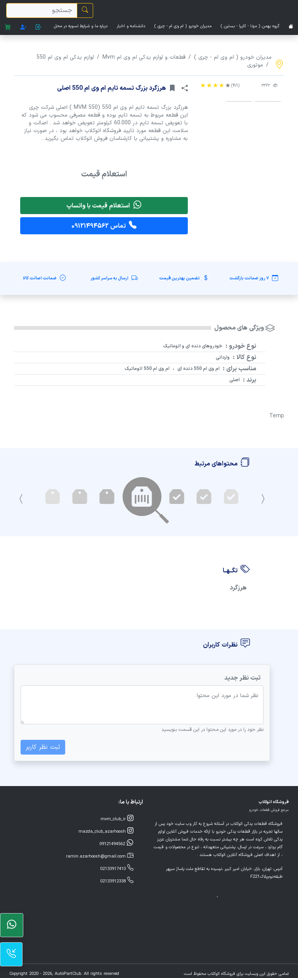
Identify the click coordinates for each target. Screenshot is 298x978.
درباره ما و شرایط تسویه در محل (80, 26)
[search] (41, 10)
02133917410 (116, 868)
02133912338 (116, 881)
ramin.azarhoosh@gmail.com (99, 856)
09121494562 (116, 843)
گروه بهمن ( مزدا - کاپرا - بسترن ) (250, 26)
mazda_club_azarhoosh (105, 831)
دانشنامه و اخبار (131, 26)
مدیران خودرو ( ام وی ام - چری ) (182, 26)
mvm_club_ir (116, 818)
